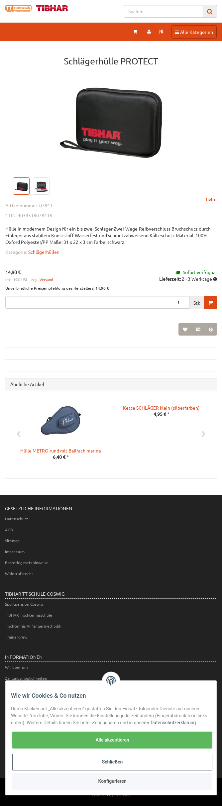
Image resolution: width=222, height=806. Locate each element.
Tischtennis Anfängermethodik (33, 626)
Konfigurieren (112, 781)
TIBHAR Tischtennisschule (28, 615)
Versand (46, 279)
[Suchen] (163, 11)
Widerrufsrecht (19, 573)
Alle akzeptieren (112, 740)
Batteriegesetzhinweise (27, 562)
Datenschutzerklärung (173, 722)
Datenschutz (16, 518)
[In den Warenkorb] (210, 302)
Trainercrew (16, 637)
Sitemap (12, 540)
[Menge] (97, 302)
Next (204, 434)
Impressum (15, 551)
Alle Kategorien (194, 31)
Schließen (112, 761)
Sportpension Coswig (24, 604)
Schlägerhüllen (43, 252)
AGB (9, 529)
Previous (18, 434)
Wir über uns (16, 667)
